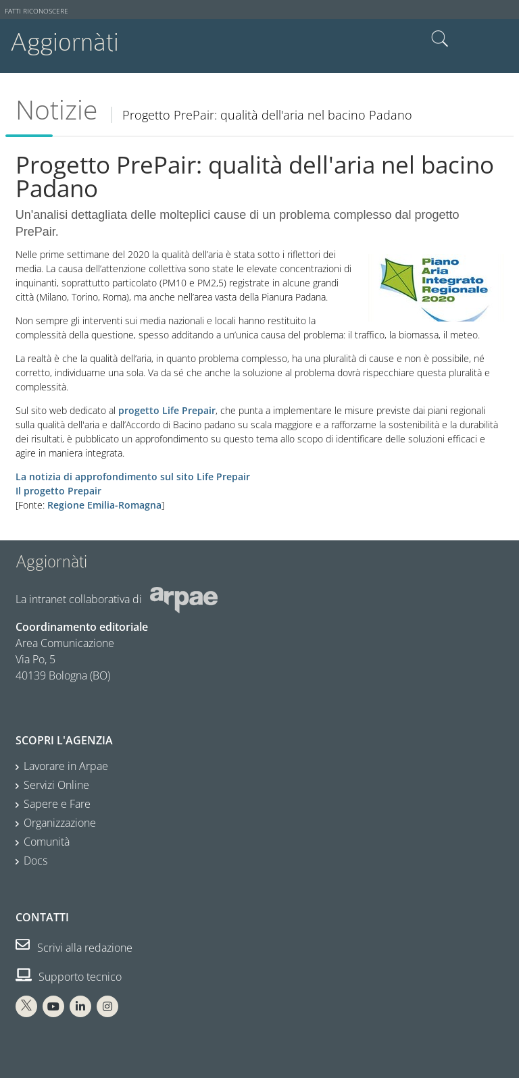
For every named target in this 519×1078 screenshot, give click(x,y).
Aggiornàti (64, 42)
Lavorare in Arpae (66, 766)
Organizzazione (60, 822)
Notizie (56, 109)
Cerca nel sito (440, 39)
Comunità (47, 841)
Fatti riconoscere (36, 11)
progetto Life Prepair (167, 410)
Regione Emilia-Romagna (104, 504)
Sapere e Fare (57, 803)
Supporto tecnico (69, 976)
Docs (35, 860)
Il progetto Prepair (58, 490)
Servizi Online (56, 784)
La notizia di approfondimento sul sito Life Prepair (133, 476)
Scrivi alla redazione (74, 947)
